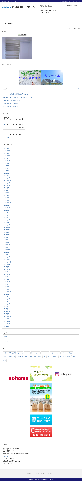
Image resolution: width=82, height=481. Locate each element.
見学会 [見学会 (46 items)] (74, 357)
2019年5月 (7, 306)
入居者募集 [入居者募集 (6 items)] (33, 357)
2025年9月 (7, 158)
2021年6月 (7, 244)
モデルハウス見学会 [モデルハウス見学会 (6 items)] (67, 353)
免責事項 (29, 473)
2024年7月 (7, 188)
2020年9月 (7, 267)
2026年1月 (7, 148)
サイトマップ (51, 473)
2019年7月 (7, 301)
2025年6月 (7, 165)
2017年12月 (7, 326)
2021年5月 (7, 247)
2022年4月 (7, 220)
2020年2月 (7, 284)
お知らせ (6, 337)
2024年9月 (7, 183)
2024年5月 (7, 190)
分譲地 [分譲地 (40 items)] (39, 357)
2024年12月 (7, 180)
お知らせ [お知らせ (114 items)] (20, 353)
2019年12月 (7, 289)
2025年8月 (7, 160)
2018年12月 (7, 316)
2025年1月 (7, 178)
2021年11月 (7, 232)
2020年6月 (7, 274)
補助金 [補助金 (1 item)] (69, 357)
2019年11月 (7, 291)
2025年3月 (7, 173)
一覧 (78, 88)
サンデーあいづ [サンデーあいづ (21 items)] (35, 353)
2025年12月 (7, 151)
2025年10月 (7, 156)
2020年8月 (7, 269)
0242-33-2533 (46, 6)
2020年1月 (7, 286)
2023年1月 (7, 198)
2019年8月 (7, 299)
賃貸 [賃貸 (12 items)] (4, 360)
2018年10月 (7, 321)
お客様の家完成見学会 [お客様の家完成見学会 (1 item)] (9, 353)
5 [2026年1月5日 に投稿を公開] (4, 124)
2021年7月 (7, 242)
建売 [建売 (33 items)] (64, 357)
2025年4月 (7, 170)
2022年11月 (7, 202)
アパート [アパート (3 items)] (26, 353)
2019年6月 (7, 304)
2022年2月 (7, 225)
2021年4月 (7, 249)
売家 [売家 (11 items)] (48, 357)
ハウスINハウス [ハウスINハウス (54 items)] (55, 353)
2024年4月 (7, 193)
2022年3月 (7, 222)
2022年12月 (7, 200)
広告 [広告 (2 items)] (60, 357)
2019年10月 (7, 294)
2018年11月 (7, 319)
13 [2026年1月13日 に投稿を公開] (7, 128)
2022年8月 (7, 210)
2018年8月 (7, 323)
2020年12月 (7, 259)
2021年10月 (7, 235)
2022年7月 (7, 212)
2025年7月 (7, 163)
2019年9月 (7, 296)
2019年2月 (7, 314)
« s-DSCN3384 (6, 64)
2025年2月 (7, 175)
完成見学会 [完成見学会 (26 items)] (54, 357)
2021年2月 (7, 254)
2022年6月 (7, 215)
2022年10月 (7, 205)
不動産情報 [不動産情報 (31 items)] (19, 357)
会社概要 (69, 5)
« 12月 (7, 137)
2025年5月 (7, 168)
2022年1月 (7, 227)
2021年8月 (7, 239)
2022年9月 (7, 207)
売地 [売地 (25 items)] (44, 357)
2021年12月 (7, 230)
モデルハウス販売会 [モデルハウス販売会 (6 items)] (9, 357)
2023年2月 (7, 195)
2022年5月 (7, 217)
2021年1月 (7, 257)
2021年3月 (7, 252)
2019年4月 (7, 309)
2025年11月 (7, 153)
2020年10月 (7, 264)
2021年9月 (7, 237)
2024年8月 (7, 185)
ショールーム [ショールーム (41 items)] (45, 353)
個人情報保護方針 (39, 473)
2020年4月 (7, 279)
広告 (5, 339)
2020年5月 (7, 277)
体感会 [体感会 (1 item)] (26, 357)
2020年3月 (7, 281)
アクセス (6, 456)
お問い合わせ (77, 5)
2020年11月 (7, 262)
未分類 (6, 341)
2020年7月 (7, 272)
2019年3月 (7, 311)
